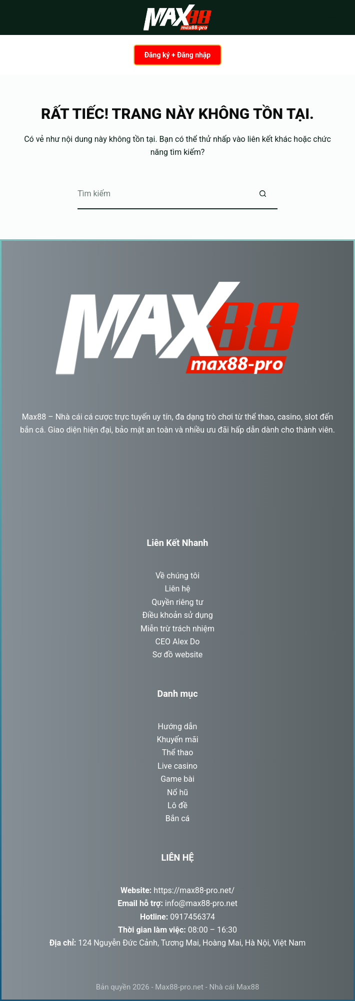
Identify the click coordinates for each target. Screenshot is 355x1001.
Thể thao (178, 752)
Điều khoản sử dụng (177, 615)
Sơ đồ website (177, 654)
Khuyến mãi (177, 739)
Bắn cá (178, 818)
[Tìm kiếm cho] (163, 194)
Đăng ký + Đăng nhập (177, 55)
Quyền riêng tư (177, 602)
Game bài (177, 779)
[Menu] (333, 17)
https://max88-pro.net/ (194, 890)
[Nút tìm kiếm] (263, 194)
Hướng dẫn (178, 726)
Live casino (178, 766)
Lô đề (178, 805)
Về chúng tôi (178, 575)
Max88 (34, 417)
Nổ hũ (177, 792)
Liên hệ (177, 588)
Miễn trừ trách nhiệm (177, 628)
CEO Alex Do (178, 641)
